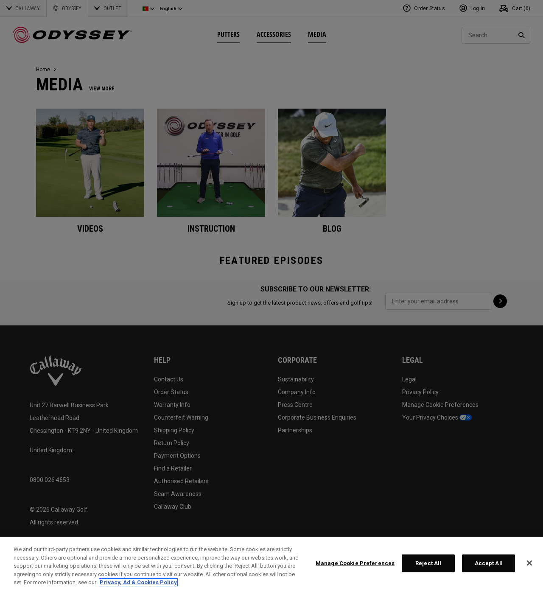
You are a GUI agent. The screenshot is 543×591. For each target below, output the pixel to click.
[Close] (529, 563)
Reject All (428, 563)
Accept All (489, 563)
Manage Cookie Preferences (355, 563)
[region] (271, 564)
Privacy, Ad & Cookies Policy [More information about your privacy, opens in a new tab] (138, 582)
